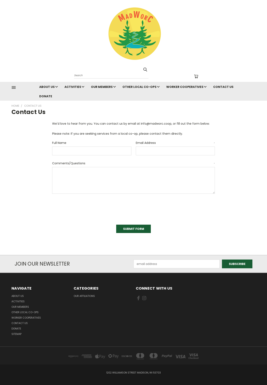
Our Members (103, 87)
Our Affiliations (84, 296)
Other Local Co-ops (141, 87)
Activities (74, 87)
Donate (45, 96)
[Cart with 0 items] (196, 76)
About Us (48, 87)
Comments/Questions (133, 163)
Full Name (59, 143)
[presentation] (84, 208)
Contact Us (223, 87)
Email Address (175, 143)
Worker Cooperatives (186, 87)
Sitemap (16, 334)
